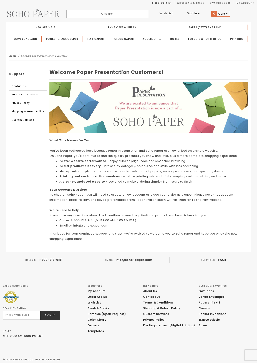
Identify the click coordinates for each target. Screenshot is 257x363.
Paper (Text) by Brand (205, 26)
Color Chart (96, 318)
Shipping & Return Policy (26, 110)
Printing (237, 38)
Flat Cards (96, 38)
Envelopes (206, 290)
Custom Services (22, 119)
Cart (220, 13)
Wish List (166, 12)
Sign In (193, 12)
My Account (246, 3)
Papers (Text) (208, 301)
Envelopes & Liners (122, 26)
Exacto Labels (209, 318)
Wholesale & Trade (192, 3)
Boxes (175, 38)
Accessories (153, 38)
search (107, 13)
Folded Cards (124, 38)
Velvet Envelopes (211, 296)
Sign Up (50, 314)
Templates (95, 330)
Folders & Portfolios (205, 38)
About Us (149, 290)
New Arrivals (45, 26)
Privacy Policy (20, 102)
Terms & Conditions (23, 93)
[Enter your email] (21, 314)
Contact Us (18, 85)
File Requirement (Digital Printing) (167, 324)
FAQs (222, 258)
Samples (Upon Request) (105, 313)
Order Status (97, 296)
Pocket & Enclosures (63, 38)
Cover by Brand (25, 38)
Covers (204, 307)
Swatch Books (222, 3)
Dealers (93, 324)
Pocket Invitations (211, 313)
